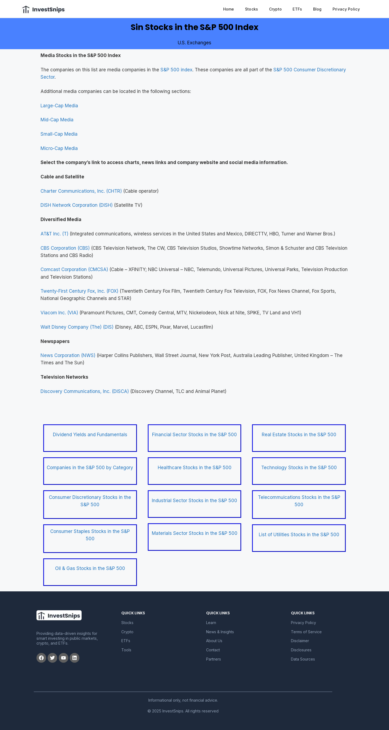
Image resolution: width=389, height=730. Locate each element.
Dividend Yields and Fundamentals (90, 434)
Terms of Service (306, 631)
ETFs (297, 9)
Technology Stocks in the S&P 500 (299, 467)
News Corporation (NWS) (68, 355)
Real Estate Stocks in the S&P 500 (299, 434)
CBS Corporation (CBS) (65, 248)
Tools (126, 650)
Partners (213, 659)
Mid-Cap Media (57, 119)
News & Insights (220, 631)
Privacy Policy (346, 9)
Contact (213, 650)
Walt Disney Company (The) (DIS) (77, 327)
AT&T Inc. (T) (54, 233)
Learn (211, 622)
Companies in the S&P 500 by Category (90, 467)
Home (228, 9)
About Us (214, 640)
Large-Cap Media (59, 105)
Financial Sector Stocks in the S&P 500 (194, 434)
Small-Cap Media (59, 134)
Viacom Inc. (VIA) (59, 312)
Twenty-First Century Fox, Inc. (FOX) (79, 291)
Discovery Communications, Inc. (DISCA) (85, 391)
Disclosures (301, 650)
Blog (317, 9)
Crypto (275, 9)
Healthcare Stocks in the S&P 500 (195, 467)
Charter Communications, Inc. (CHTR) (81, 191)
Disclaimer (300, 640)
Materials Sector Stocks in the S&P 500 (194, 533)
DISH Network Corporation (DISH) (77, 205)
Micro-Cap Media (59, 148)
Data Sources (303, 659)
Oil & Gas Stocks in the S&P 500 (90, 568)
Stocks (251, 9)
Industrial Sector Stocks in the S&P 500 (194, 500)
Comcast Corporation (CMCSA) (74, 269)
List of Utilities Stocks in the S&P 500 (299, 534)
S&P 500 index (176, 69)
